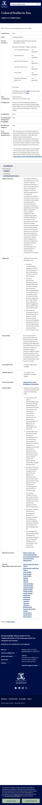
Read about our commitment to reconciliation (15, 644)
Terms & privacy (13, 699)
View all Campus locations (30, 665)
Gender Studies (28, 589)
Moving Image (27, 607)
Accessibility (22, 699)
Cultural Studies (28, 584)
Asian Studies (27, 572)
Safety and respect (7, 656)
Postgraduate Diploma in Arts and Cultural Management (31, 558)
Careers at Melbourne (7, 653)
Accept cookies (11, 801)
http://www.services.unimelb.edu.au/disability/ (27, 156)
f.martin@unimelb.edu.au (11, 175)
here (28, 91)
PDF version (11, 622)
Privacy (29, 699)
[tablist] (25, 4)
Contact (3, 663)
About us (4, 649)
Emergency (4, 699)
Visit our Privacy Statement (13, 796)
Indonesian (26, 595)
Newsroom (4, 659)
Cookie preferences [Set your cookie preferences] (31, 801)
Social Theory (27, 613)
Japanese (26, 601)
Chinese (25, 578)
